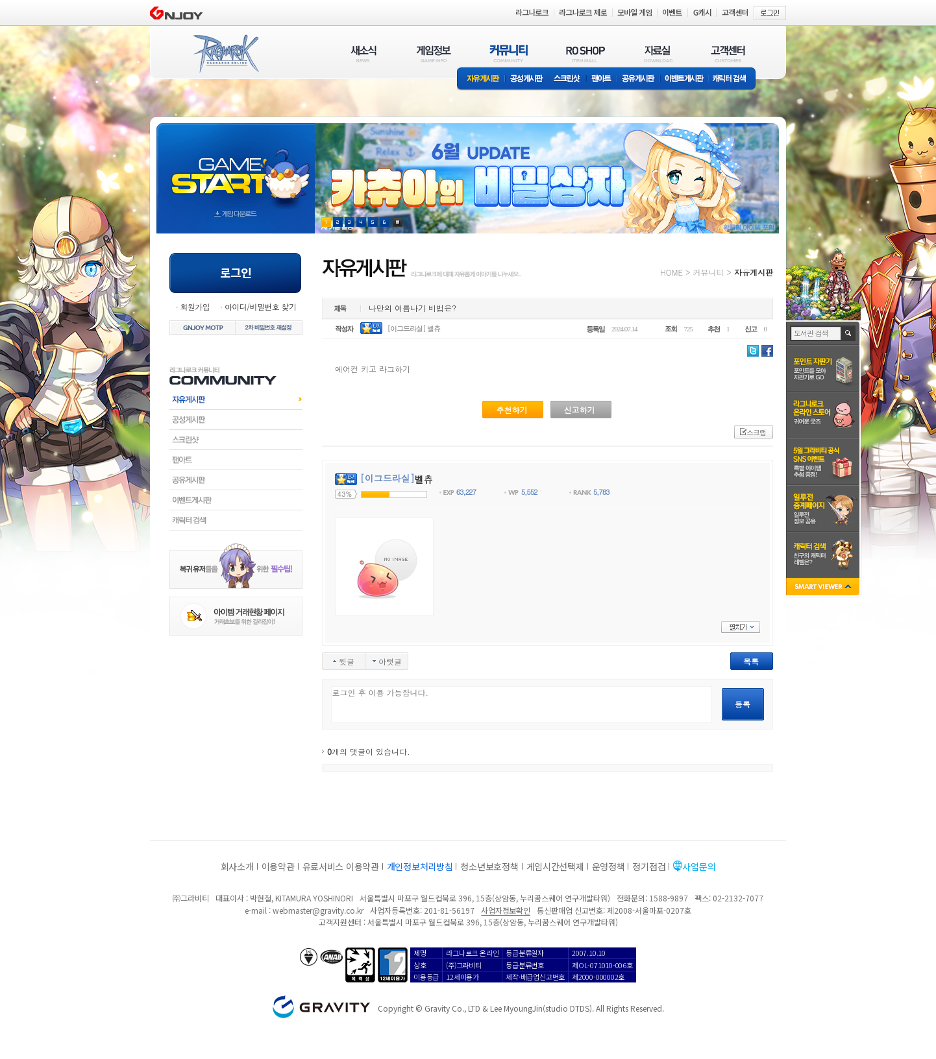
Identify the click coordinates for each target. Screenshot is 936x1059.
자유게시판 (481, 79)
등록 (742, 703)
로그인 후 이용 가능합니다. (521, 704)
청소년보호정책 (489, 866)
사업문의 (698, 866)
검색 (849, 333)
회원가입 (195, 306)
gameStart (235, 166)
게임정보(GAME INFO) (434, 53)
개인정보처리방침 (420, 866)
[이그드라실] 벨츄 (414, 328)
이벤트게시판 (684, 79)
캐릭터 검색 (733, 79)
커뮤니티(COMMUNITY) (508, 53)
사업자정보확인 (505, 910)
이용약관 (278, 866)
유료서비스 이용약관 (340, 866)
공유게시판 (638, 79)
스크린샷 (567, 79)
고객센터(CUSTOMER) (728, 53)
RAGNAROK (225, 53)
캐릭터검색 (235, 520)
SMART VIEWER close (824, 588)
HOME (671, 272)
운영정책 (608, 866)
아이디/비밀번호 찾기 (260, 306)
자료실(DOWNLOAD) (657, 53)
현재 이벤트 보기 (397, 222)
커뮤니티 (708, 272)
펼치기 (740, 627)
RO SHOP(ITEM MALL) (585, 53)
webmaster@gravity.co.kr (318, 910)
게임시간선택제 (555, 866)
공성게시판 (527, 79)
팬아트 (601, 79)
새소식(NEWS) (363, 53)
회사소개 (237, 866)
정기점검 (648, 866)
